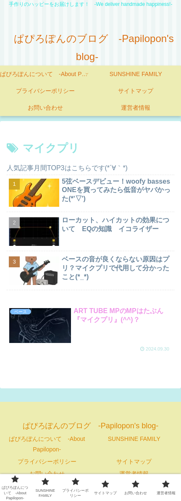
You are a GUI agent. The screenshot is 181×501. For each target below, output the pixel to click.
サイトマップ (134, 461)
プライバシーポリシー (47, 461)
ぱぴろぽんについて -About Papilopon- (47, 444)
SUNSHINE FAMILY (134, 438)
